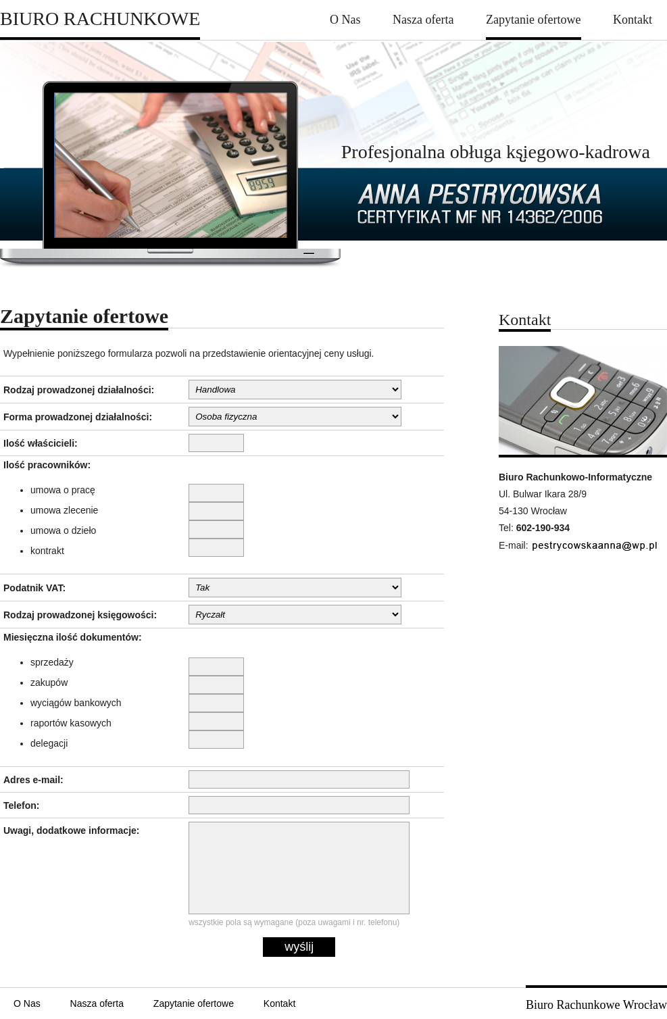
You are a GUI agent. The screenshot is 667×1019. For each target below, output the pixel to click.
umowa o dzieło (63, 530)
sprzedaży (52, 662)
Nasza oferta (423, 19)
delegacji (49, 743)
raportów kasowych (71, 723)
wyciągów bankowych (76, 702)
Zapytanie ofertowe (533, 19)
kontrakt (47, 550)
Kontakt (632, 19)
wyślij (299, 946)
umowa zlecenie (64, 510)
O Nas (345, 19)
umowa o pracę (62, 489)
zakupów (49, 682)
